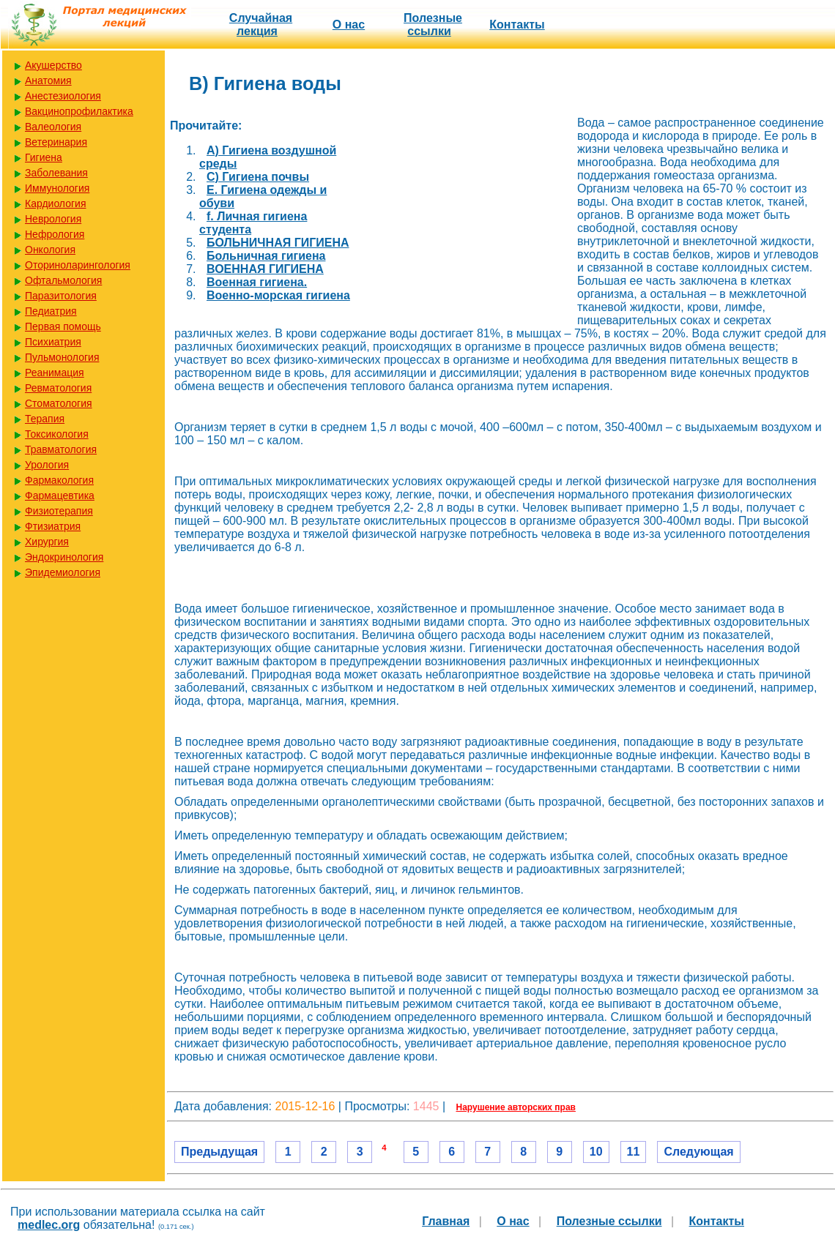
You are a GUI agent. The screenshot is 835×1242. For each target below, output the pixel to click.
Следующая (698, 1151)
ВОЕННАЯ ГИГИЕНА (265, 269)
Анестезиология (63, 96)
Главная (446, 1221)
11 (633, 1151)
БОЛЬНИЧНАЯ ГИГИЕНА (278, 242)
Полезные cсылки (433, 24)
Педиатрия (51, 311)
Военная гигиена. (257, 282)
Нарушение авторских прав (516, 1107)
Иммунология (57, 188)
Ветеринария (56, 142)
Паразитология (61, 296)
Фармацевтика (59, 495)
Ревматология (58, 388)
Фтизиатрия (53, 526)
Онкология (50, 249)
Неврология (53, 219)
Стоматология (58, 403)
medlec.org (49, 1225)
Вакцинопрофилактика (79, 111)
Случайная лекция (260, 24)
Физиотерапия (59, 511)
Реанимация (54, 372)
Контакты (516, 24)
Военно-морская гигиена (278, 295)
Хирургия (47, 541)
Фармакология (59, 480)
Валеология (53, 126)
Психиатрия (53, 342)
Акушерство (53, 65)
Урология (47, 465)
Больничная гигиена (266, 256)
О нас (349, 24)
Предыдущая (219, 1151)
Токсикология (57, 434)
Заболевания (56, 173)
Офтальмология (63, 280)
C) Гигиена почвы (258, 177)
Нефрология (54, 234)
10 (596, 1151)
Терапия (44, 418)
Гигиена (43, 157)
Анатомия (48, 80)
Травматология (61, 449)
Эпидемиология (62, 572)
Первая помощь (63, 326)
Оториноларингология (77, 265)
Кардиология (55, 203)
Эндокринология (64, 557)
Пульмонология (62, 357)
